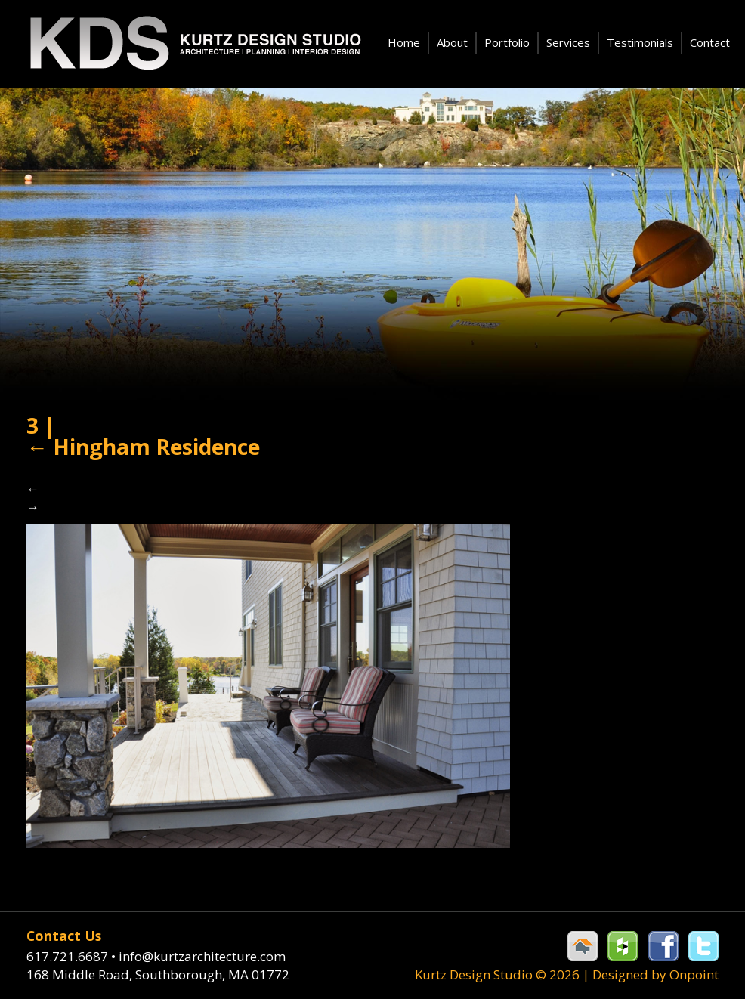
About (452, 42)
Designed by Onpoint (655, 974)
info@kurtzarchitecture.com (202, 956)
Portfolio (507, 42)
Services (568, 42)
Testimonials (640, 42)
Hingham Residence (143, 446)
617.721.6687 (72, 956)
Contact (710, 42)
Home (404, 42)
